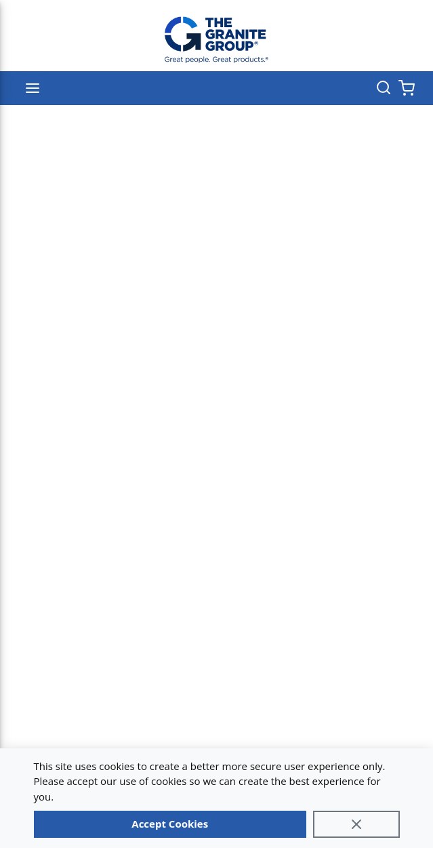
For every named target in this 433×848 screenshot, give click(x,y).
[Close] (356, 824)
